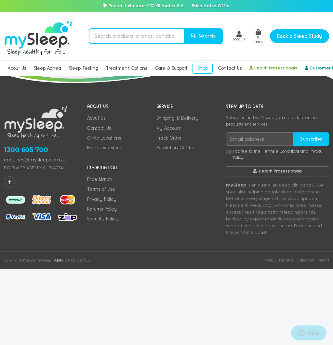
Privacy (268, 336)
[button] (239, 36)
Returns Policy (102, 285)
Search (203, 35)
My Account (169, 204)
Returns (286, 336)
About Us (96, 194)
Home (22, 118)
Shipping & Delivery (177, 194)
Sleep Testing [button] (83, 68)
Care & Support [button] (171, 68)
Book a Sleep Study (299, 36)
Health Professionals (273, 68)
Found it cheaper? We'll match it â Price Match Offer (166, 5)
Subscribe (311, 215)
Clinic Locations (104, 214)
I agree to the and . (278, 230)
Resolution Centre (175, 223)
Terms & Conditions (280, 227)
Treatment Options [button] (126, 68)
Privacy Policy (101, 275)
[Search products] (136, 36)
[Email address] (260, 214)
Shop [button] (202, 68)
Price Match (99, 255)
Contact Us (99, 204)
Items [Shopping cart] (258, 36)
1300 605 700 (26, 226)
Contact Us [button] (230, 68)
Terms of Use (101, 265)
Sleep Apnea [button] (47, 68)
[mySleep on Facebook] (9, 257)
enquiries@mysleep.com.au (35, 236)
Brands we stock (104, 223)
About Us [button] (17, 68)
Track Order (168, 214)
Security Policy (102, 294)
